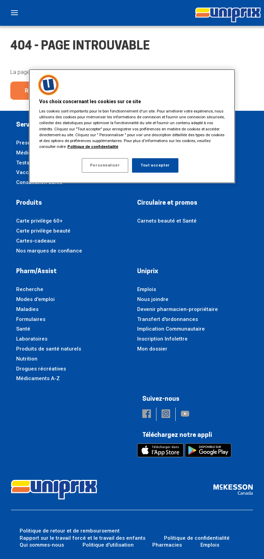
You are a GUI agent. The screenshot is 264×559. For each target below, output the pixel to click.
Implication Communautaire (171, 329)
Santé (23, 329)
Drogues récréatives (41, 369)
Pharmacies (167, 545)
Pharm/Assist (36, 271)
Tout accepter (155, 165)
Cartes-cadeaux (36, 241)
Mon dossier (152, 349)
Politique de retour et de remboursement (70, 531)
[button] (146, 414)
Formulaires (30, 319)
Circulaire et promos (167, 203)
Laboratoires (31, 339)
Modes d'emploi (35, 299)
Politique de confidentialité (197, 538)
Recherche (29, 289)
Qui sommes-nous (42, 545)
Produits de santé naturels (48, 349)
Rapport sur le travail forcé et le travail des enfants (82, 538)
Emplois (146, 289)
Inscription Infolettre (162, 339)
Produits (29, 203)
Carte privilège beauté (43, 231)
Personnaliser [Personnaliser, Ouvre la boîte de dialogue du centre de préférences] (105, 165)
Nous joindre (152, 299)
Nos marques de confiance (49, 251)
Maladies (27, 309)
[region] (132, 126)
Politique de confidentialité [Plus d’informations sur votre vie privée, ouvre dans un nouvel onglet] (92, 146)
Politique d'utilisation (108, 545)
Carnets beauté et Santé (167, 221)
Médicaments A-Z (38, 378)
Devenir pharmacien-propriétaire (177, 309)
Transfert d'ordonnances (167, 319)
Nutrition (26, 359)
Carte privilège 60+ (39, 221)
